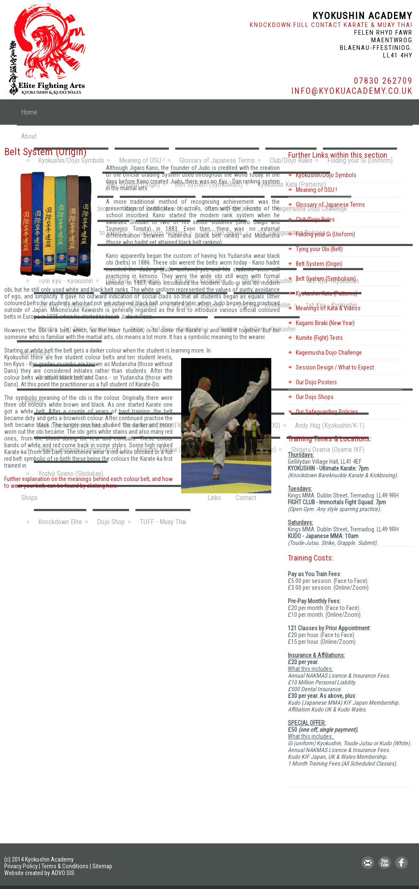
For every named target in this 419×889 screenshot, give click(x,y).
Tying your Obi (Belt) (319, 249)
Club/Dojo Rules (315, 219)
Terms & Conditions (64, 866)
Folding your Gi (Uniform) (325, 234)
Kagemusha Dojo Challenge (329, 352)
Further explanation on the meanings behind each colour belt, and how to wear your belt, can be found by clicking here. (88, 482)
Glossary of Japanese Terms (330, 204)
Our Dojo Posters (316, 382)
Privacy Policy (21, 866)
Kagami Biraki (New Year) (325, 323)
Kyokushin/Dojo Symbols (326, 175)
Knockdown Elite (60, 522)
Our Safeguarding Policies (327, 411)
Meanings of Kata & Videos (328, 308)
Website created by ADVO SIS (39, 873)
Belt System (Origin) (319, 263)
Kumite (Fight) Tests (319, 337)
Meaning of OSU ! (316, 189)
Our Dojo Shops (315, 397)
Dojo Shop (111, 522)
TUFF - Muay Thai (163, 522)
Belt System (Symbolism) (326, 278)
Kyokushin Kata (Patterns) (326, 293)
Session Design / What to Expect (335, 367)
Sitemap (102, 866)
